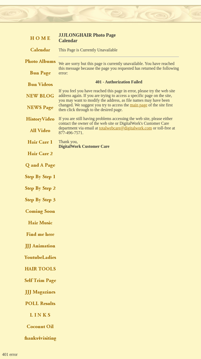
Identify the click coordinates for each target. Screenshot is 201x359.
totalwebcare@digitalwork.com (125, 128)
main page (138, 105)
